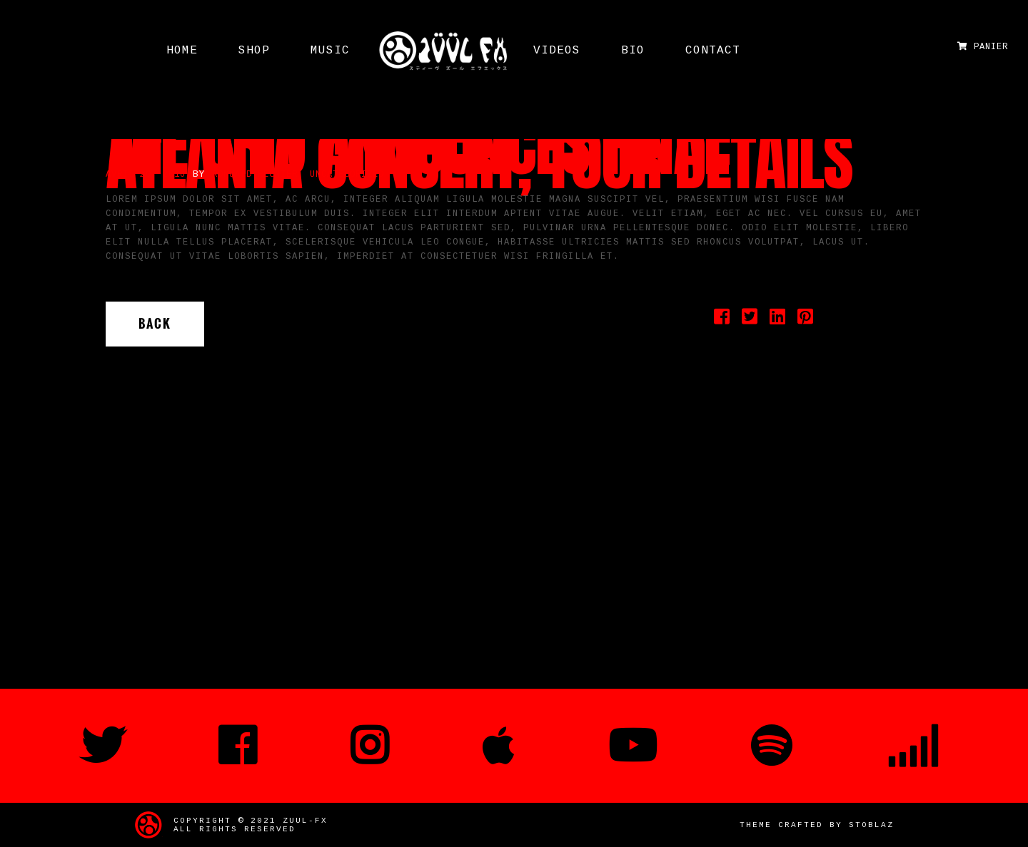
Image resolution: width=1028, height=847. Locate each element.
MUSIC (330, 50)
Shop (254, 50)
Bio (633, 50)
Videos (556, 50)
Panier (982, 47)
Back (154, 323)
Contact (712, 50)
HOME (182, 50)
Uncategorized (347, 175)
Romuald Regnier (255, 175)
